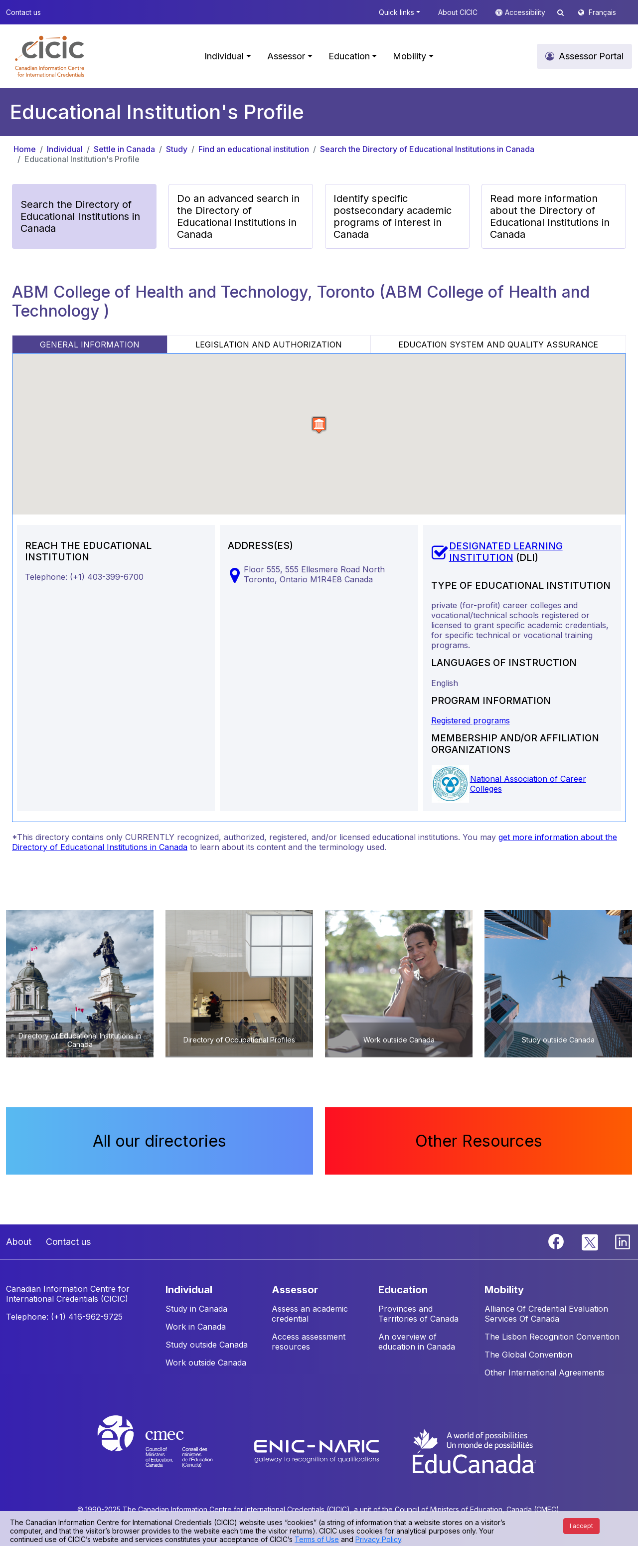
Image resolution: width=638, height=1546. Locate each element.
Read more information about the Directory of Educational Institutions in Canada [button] (550, 216)
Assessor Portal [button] (591, 56)
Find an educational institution (253, 149)
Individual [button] (224, 56)
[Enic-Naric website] (317, 1450)
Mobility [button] (409, 56)
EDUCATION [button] (403, 1290)
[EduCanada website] (473, 1450)
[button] (49, 56)
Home (24, 149)
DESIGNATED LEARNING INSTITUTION (506, 551)
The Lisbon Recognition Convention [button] (552, 1337)
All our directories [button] (159, 1141)
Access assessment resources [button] (308, 1342)
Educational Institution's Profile (82, 159)
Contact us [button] (23, 12)
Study (176, 149)
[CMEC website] (168, 1450)
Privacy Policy (378, 1539)
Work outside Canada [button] (205, 1363)
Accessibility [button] (526, 12)
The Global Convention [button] (528, 1355)
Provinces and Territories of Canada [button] (418, 1314)
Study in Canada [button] (196, 1309)
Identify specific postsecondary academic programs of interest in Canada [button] (392, 216)
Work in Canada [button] (195, 1327)
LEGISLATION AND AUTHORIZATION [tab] (268, 344)
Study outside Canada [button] (206, 1345)
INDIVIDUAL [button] (188, 1290)
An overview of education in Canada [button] (416, 1342)
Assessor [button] (286, 56)
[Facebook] (557, 1241)
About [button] (18, 1241)
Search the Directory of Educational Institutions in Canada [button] (80, 216)
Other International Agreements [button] (544, 1372)
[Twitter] (590, 1241)
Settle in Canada (124, 149)
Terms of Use (317, 1539)
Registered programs (470, 720)
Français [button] (602, 12)
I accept (581, 1526)
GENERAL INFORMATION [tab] (90, 344)
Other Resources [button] (478, 1141)
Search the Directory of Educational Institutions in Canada (427, 149)
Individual (65, 149)
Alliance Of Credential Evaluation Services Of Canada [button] (546, 1314)
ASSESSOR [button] (295, 1290)
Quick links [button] (396, 12)
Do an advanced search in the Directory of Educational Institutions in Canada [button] (238, 216)
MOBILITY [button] (504, 1290)
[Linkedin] (622, 1241)
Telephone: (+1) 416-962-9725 (64, 1317)
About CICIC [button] (458, 12)
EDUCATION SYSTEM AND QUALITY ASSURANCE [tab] (498, 344)
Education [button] (349, 56)
